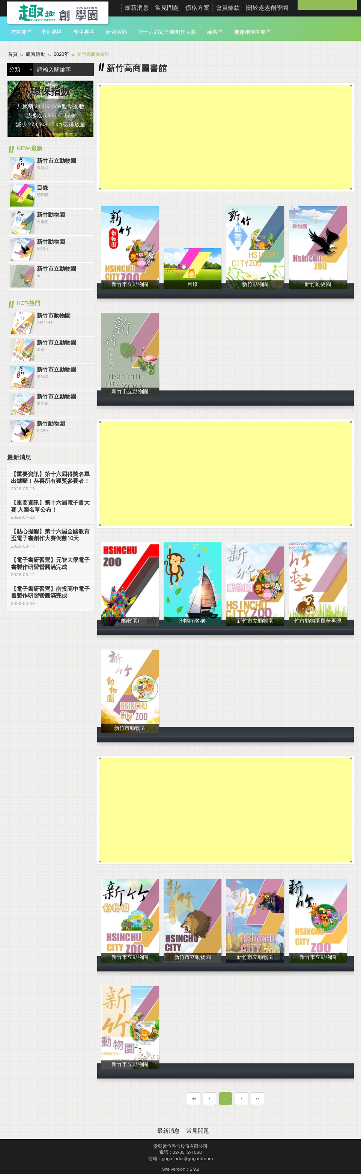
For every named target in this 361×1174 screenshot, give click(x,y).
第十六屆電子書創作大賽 (167, 32)
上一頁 (209, 1098)
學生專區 (84, 32)
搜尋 (86, 69)
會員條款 (228, 8)
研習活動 (116, 32)
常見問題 (167, 8)
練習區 (215, 32)
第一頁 (193, 1098)
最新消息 (137, 8)
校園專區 (21, 32)
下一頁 (241, 1098)
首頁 (12, 54)
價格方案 (197, 8)
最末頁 (257, 1098)
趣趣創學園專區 (252, 32)
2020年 (58, 54)
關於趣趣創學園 (267, 8)
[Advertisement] (225, 136)
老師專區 (51, 32)
